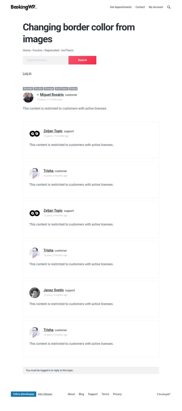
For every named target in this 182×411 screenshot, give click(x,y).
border (29, 88)
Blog (81, 394)
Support (93, 394)
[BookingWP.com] (24, 7)
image (49, 88)
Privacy (117, 394)
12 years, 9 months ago (55, 175)
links (74, 88)
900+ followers (45, 394)
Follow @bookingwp (23, 394)
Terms (105, 394)
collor (39, 88)
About (71, 394)
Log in (27, 73)
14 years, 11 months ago (49, 99)
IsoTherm (62, 88)
